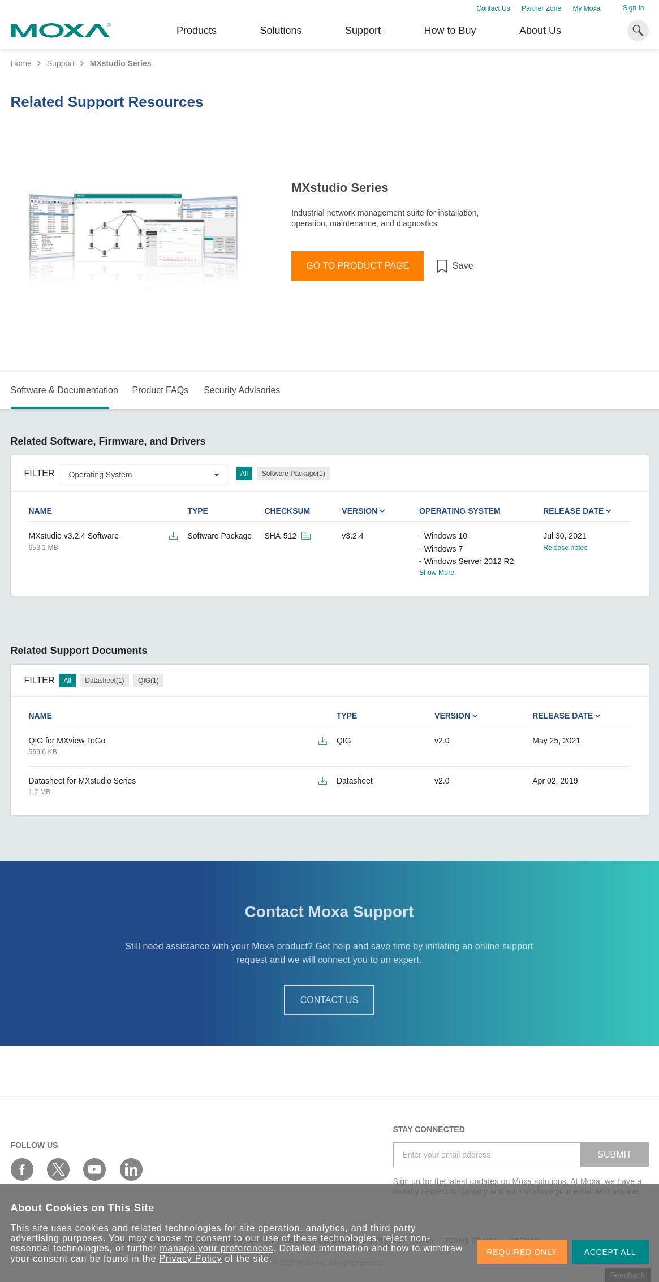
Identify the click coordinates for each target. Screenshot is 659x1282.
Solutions (280, 30)
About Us (540, 30)
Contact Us (493, 8)
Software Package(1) (293, 473)
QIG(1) (148, 681)
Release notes (565, 548)
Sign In (633, 8)
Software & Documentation (64, 390)
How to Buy (450, 30)
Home (21, 63)
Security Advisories (242, 390)
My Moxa (586, 8)
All (244, 473)
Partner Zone (541, 8)
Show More (436, 573)
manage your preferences (216, 1248)
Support (363, 30)
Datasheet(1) (104, 681)
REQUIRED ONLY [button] (522, 1252)
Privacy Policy (191, 1258)
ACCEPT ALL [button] (610, 1252)
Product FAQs (160, 390)
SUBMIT (614, 1154)
